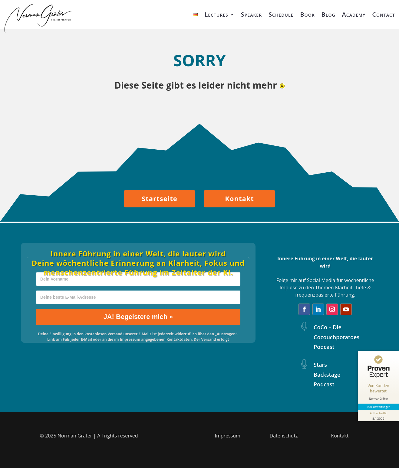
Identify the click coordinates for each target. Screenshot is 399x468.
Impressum (227, 435)
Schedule (281, 14)
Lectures (216, 14)
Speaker (251, 14)
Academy (354, 14)
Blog (328, 14)
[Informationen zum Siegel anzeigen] (378, 415)
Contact (383, 14)
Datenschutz (283, 435)
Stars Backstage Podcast (327, 374)
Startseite (159, 198)
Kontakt (239, 198)
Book (307, 14)
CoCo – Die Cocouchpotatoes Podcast (336, 336)
